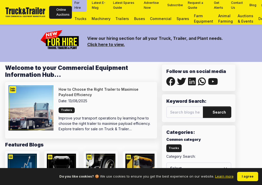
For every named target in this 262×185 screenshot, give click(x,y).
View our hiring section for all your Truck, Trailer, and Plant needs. (155, 38)
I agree (248, 176)
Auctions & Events (245, 18)
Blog (252, 5)
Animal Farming (225, 18)
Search (217, 112)
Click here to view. (106, 44)
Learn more (224, 176)
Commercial (160, 18)
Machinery (101, 18)
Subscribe (175, 5)
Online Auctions (61, 12)
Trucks (80, 18)
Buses (139, 18)
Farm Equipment (203, 18)
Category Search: (180, 156)
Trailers (122, 18)
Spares (183, 18)
